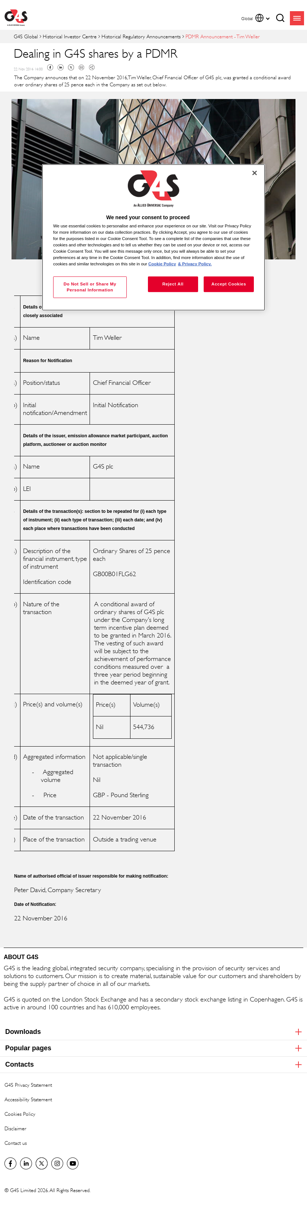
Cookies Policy (19, 1114)
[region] (153, 237)
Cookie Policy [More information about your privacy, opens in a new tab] (162, 264)
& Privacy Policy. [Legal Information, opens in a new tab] (195, 264)
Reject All (173, 284)
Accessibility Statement (28, 1099)
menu (297, 18)
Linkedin (61, 67)
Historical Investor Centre (70, 36)
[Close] (254, 173)
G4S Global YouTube (73, 1163)
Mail (81, 67)
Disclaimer (15, 1128)
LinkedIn (26, 1163)
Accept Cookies (228, 284)
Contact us (15, 1143)
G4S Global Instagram (57, 1163)
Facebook (50, 67)
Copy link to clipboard (92, 67)
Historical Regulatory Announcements (141, 36)
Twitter (71, 67)
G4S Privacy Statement (28, 1085)
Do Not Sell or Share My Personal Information (90, 287)
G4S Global (26, 36)
